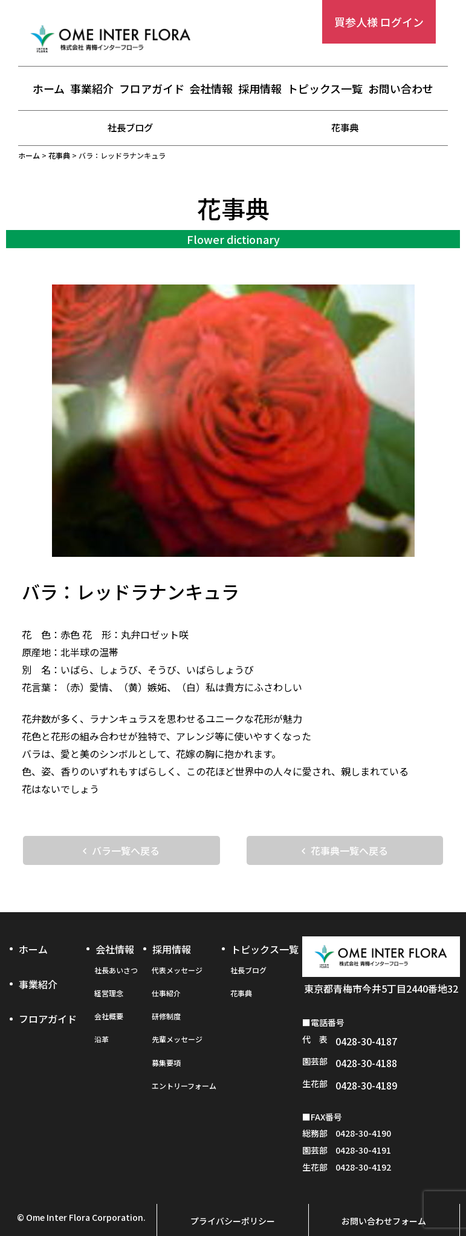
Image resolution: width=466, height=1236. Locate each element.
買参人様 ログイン (379, 22)
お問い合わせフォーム (383, 1197)
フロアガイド (151, 89)
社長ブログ (130, 127)
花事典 (345, 127)
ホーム (49, 89)
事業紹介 (92, 89)
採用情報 (260, 89)
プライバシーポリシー (232, 1197)
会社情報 (211, 89)
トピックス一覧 (325, 89)
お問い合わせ (400, 89)
